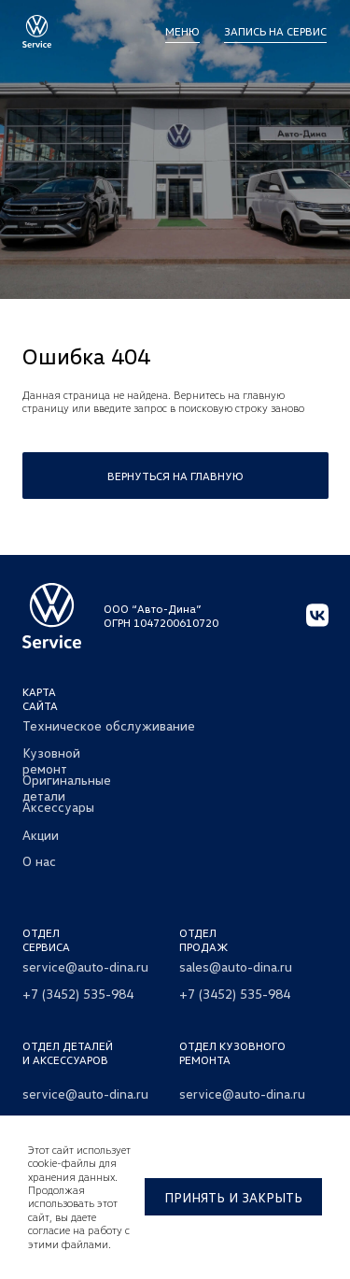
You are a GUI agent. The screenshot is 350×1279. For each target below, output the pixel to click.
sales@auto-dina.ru (235, 966)
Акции (40, 835)
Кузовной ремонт (51, 760)
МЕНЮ (182, 31)
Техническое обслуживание (108, 725)
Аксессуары (58, 807)
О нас (39, 861)
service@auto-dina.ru (85, 966)
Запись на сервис (275, 31)
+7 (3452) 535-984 (77, 994)
